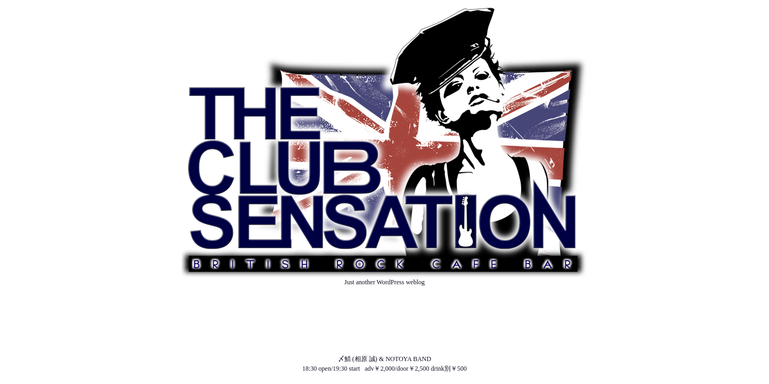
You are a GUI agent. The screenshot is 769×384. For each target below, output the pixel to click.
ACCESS (384, 349)
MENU (384, 330)
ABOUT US (384, 301)
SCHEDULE (385, 320)
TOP (384, 291)
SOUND (384, 339)
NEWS (384, 311)
